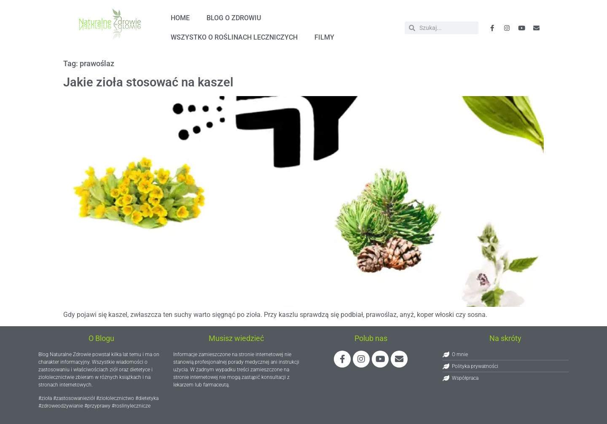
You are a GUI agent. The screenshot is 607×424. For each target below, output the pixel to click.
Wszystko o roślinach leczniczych (234, 37)
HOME (180, 18)
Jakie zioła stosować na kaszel (148, 82)
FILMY (324, 37)
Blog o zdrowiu (234, 18)
